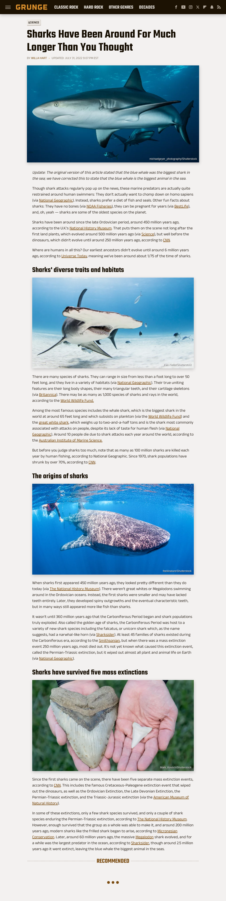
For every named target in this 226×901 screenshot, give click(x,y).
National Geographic (56, 200)
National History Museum (91, 228)
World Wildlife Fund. (77, 400)
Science (33, 22)
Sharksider (105, 634)
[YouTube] (183, 7)
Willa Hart (39, 58)
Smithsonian (109, 640)
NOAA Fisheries (99, 206)
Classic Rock (66, 7)
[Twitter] (198, 7)
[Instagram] (190, 7)
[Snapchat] (212, 7)
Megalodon (145, 837)
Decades (147, 7)
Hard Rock (93, 7)
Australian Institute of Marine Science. (70, 440)
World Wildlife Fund (164, 416)
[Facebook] (176, 7)
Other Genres (121, 7)
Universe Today (74, 256)
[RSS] (219, 7)
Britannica (47, 394)
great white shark (54, 422)
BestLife (181, 206)
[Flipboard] (205, 7)
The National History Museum (74, 589)
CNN (166, 240)
